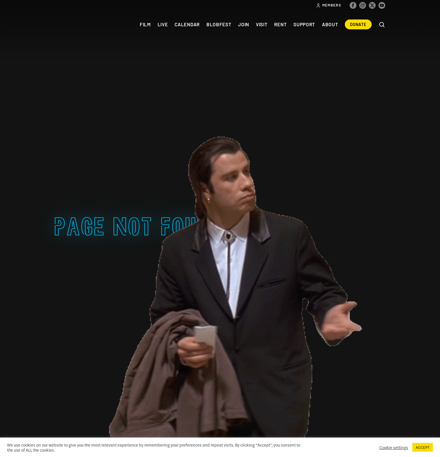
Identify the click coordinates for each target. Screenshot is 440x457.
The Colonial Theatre (75, 24)
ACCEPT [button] (423, 447)
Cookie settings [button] (393, 447)
